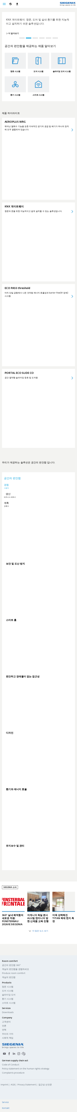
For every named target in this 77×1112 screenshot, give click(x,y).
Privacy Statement (26, 1085)
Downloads (8, 1012)
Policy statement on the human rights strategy (25, 1069)
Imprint (4, 1085)
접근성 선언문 (45, 1085)
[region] (38, 27)
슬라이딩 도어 (8, 995)
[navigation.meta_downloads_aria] (17, 4)
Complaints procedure (13, 1073)
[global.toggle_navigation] (4, 4)
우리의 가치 (7, 1034)
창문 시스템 (7, 987)
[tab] (38, 486)
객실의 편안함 (8, 977)
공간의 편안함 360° (11, 965)
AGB (13, 1085)
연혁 (4, 1030)
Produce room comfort (13, 973)
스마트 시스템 (8, 1003)
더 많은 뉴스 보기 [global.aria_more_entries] (38, 931)
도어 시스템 (7, 991)
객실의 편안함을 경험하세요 (15, 969)
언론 (4, 1026)
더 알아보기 (13, 33)
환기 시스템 (7, 999)
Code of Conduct (10, 1065)
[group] (38, 24)
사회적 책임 (7, 1038)
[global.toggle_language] (10, 4)
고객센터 (6, 1022)
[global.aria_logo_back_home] (67, 4)
